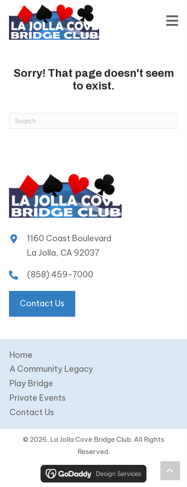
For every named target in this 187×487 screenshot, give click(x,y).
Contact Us (31, 412)
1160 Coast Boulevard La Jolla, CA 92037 (69, 245)
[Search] (93, 121)
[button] (170, 470)
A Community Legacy (51, 369)
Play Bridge (31, 383)
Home (20, 355)
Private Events (37, 398)
